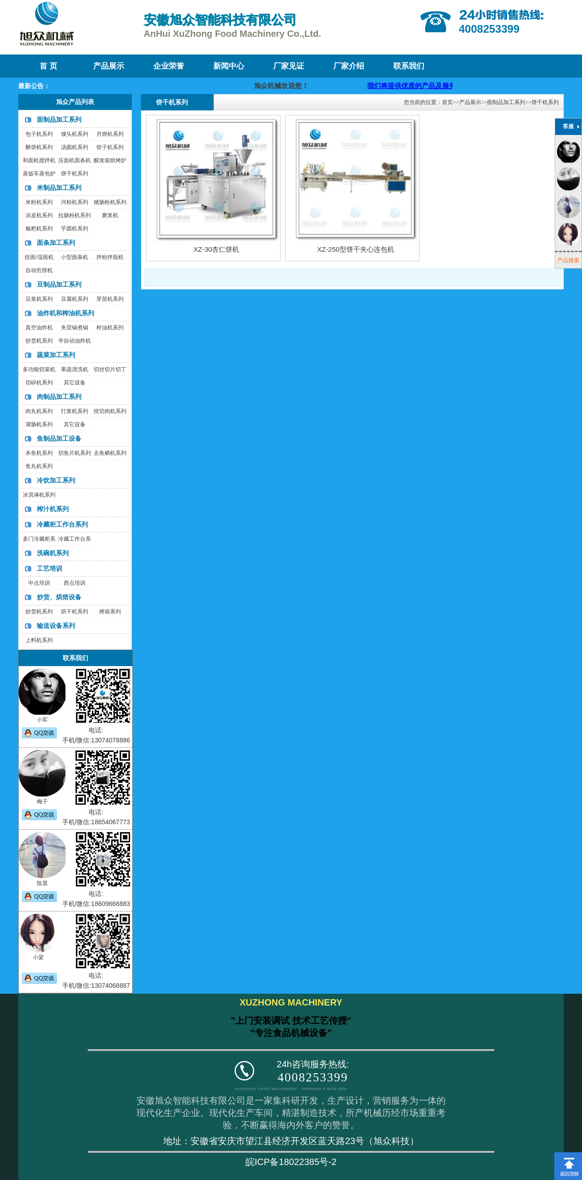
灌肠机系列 (39, 424)
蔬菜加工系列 (56, 354)
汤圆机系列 (74, 147)
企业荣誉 (168, 66)
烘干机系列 (74, 611)
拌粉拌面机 (110, 257)
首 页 (48, 66)
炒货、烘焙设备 (59, 597)
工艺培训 (49, 568)
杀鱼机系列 (39, 453)
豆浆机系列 (39, 299)
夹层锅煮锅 (74, 327)
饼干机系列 (74, 173)
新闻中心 (228, 66)
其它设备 (74, 382)
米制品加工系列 (59, 187)
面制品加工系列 (59, 119)
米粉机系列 (39, 202)
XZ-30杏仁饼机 (217, 249)
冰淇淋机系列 (39, 495)
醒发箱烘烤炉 (110, 160)
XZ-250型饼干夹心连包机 (355, 249)
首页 (447, 102)
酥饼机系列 (39, 147)
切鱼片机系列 (74, 453)
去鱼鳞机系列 (110, 453)
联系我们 (408, 66)
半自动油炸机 (74, 341)
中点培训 (39, 583)
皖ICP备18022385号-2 (291, 1162)
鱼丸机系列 (39, 466)
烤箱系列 (110, 611)
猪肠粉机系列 (110, 202)
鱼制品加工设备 (59, 438)
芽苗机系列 (110, 299)
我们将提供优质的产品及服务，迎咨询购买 (441, 86)
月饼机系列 (110, 134)
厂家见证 (288, 66)
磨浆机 (110, 215)
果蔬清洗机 (74, 369)
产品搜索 (568, 260)
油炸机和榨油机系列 (65, 313)
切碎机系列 (39, 382)
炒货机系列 (39, 341)
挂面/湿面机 (39, 257)
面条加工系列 (56, 242)
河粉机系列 (74, 202)
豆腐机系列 (74, 299)
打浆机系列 (74, 411)
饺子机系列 (110, 147)
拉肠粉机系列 (74, 215)
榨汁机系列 (53, 509)
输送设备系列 (56, 625)
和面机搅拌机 (39, 160)
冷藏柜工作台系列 (62, 524)
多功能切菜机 (39, 369)
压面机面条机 (74, 160)
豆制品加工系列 (59, 284)
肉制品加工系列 (59, 396)
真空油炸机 (39, 327)
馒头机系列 (74, 134)
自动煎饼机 (39, 270)
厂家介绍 (348, 66)
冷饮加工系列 (56, 480)
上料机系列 (39, 640)
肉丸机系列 (39, 411)
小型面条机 (74, 257)
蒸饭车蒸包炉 (39, 173)
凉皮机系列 (39, 215)
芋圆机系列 (74, 228)
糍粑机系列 (39, 228)
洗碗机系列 (53, 553)
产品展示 (108, 66)
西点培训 (74, 583)
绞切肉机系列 (110, 411)
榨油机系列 (110, 327)
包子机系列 (39, 134)
